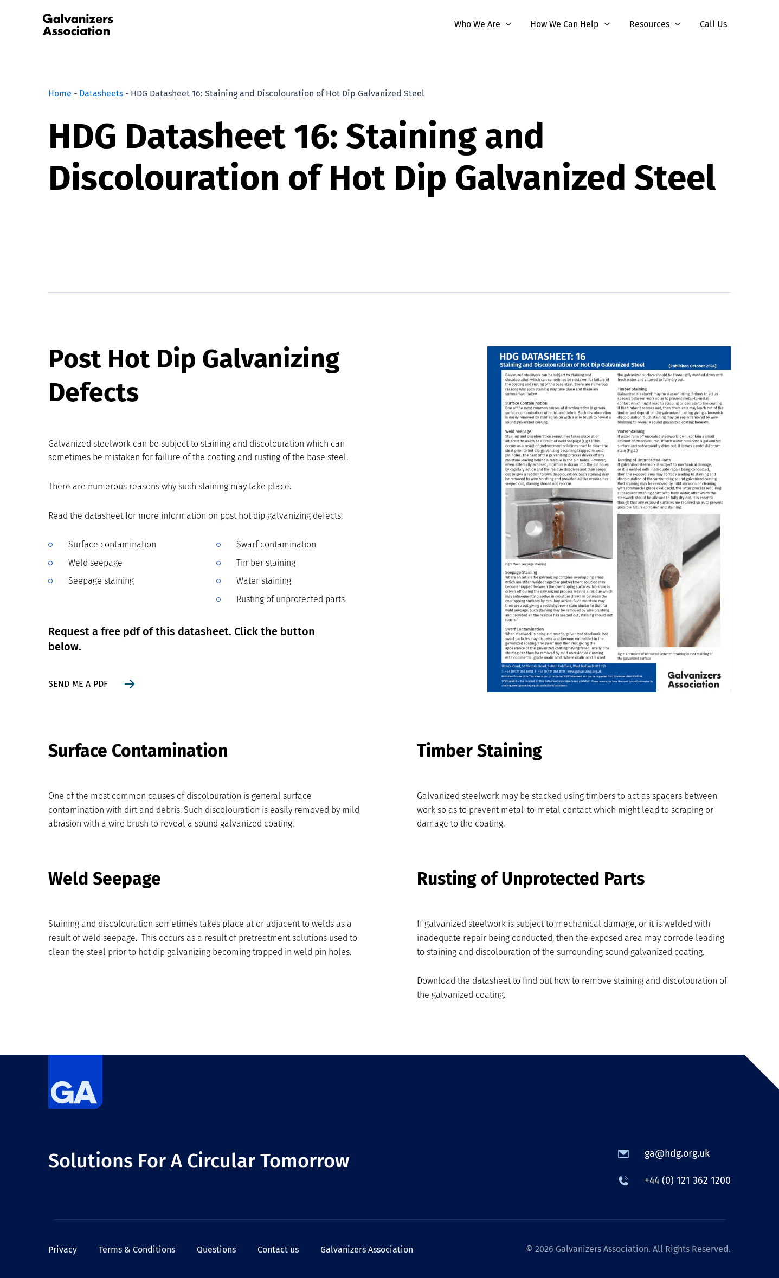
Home (60, 93)
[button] (513, 24)
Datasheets (101, 93)
